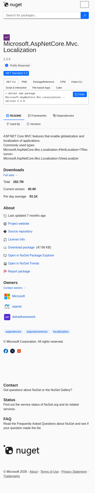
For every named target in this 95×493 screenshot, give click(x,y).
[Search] (85, 15)
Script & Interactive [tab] (16, 87)
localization (61, 331)
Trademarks (11, 476)
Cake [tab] (59, 87)
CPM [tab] (62, 81)
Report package (19, 271)
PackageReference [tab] (43, 81)
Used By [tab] (13, 124)
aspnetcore (13, 331)
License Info (16, 239)
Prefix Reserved (20, 65)
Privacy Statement (74, 471)
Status (9, 400)
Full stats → (10, 175)
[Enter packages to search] (42, 15)
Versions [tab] (34, 124)
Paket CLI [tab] (76, 81)
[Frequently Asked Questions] (7, 419)
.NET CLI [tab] (11, 81)
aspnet (17, 306)
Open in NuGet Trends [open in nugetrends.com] (23, 263)
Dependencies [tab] (63, 116)
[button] (80, 94)
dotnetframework (23, 316)
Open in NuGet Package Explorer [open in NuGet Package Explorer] (31, 255)
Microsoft (18, 296)
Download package (21, 247)
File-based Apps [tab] (41, 87)
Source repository (20, 231)
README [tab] (14, 116)
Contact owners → (14, 287)
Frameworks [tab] (37, 116)
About (34, 471)
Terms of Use (49, 471)
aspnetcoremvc (37, 331)
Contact (10, 385)
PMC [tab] (24, 81)
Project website (18, 223)
